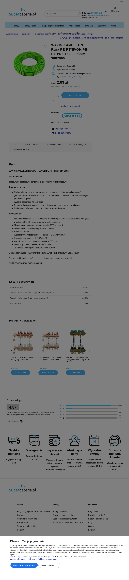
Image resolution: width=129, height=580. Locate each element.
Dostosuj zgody (49, 565)
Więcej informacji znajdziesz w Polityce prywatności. (33, 559)
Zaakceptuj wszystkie (24, 565)
